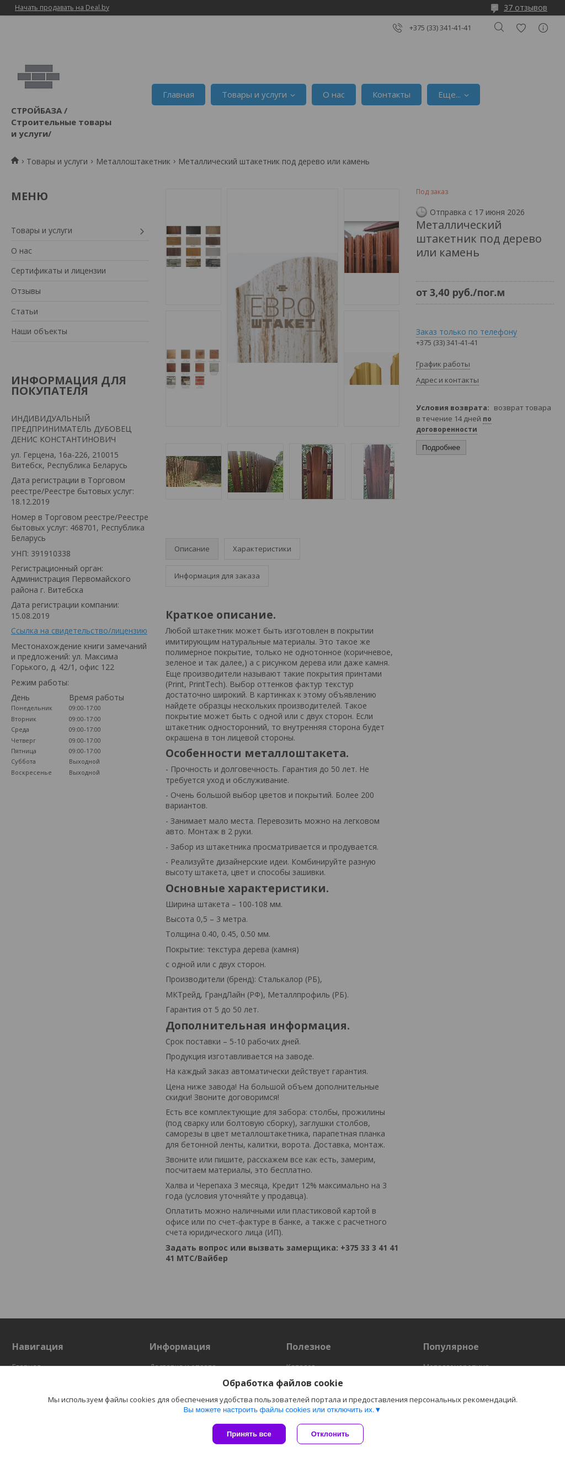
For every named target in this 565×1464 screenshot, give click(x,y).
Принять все (249, 1434)
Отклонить (330, 1434)
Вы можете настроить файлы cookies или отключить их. (278, 1410)
